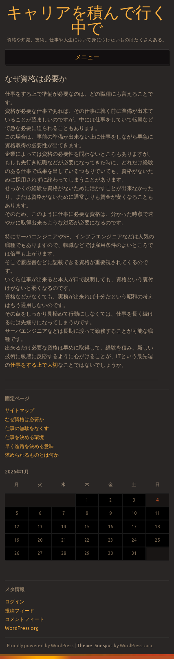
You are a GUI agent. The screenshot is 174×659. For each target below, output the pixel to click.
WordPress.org (22, 628)
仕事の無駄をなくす (27, 428)
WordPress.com (136, 645)
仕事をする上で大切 (34, 365)
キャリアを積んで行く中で (87, 20)
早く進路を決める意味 (29, 446)
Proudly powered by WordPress (40, 645)
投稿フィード (19, 610)
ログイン (14, 601)
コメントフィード (24, 619)
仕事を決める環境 (24, 437)
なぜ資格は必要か (24, 419)
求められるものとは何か (32, 454)
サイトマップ (19, 410)
